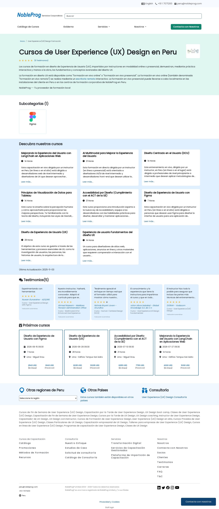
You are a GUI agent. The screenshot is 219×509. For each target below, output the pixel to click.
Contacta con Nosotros (186, 26)
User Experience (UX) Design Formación (44, 41)
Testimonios (165, 462)
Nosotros (139, 26)
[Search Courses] (133, 16)
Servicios (103, 26)
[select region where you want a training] (48, 398)
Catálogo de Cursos (28, 26)
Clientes (162, 457)
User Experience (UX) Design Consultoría (164, 397)
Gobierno (68, 26)
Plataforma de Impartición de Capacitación (130, 456)
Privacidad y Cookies (110, 501)
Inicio (22, 41)
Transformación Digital (126, 443)
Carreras (163, 466)
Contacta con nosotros (198, 501)
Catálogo (25, 443)
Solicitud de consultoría (80, 453)
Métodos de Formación (34, 452)
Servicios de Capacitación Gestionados (128, 449)
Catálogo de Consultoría (81, 457)
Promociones (27, 447)
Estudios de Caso (76, 447)
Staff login (109, 507)
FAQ (160, 471)
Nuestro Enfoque (76, 443)
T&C (160, 476)
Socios (161, 452)
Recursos (25, 457)
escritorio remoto (85, 78)
